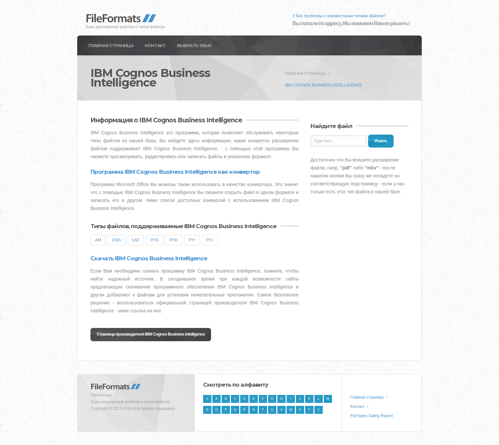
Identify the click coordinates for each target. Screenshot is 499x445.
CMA (116, 240)
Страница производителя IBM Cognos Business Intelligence (151, 334)
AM (98, 240)
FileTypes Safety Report (371, 415)
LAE (135, 240)
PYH (174, 240)
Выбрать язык (194, 45)
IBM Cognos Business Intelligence (323, 85)
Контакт (155, 45)
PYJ (209, 240)
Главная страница (111, 45)
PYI (192, 240)
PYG (154, 240)
